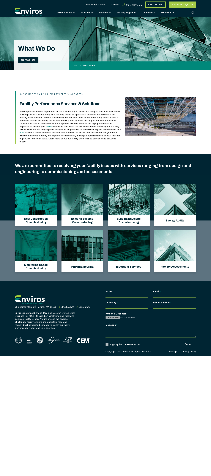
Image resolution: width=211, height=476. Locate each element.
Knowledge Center (95, 4)
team (22, 132)
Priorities (85, 12)
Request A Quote (182, 4)
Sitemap (173, 351)
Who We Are (167, 12)
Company (112, 302)
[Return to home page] (30, 299)
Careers (116, 4)
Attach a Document (117, 313)
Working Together (126, 12)
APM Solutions (64, 12)
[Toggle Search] (193, 12)
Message (112, 325)
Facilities (103, 12)
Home (76, 66)
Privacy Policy (189, 351)
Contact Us (155, 4)
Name (110, 291)
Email (157, 291)
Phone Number (162, 302)
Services (148, 12)
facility (49, 126)
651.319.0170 (132, 4)
